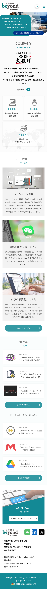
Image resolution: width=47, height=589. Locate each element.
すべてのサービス (23, 328)
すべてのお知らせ (23, 405)
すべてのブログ (24, 478)
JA (37, 6)
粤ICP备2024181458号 (24, 581)
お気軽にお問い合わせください (23, 518)
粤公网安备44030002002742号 (23, 584)
